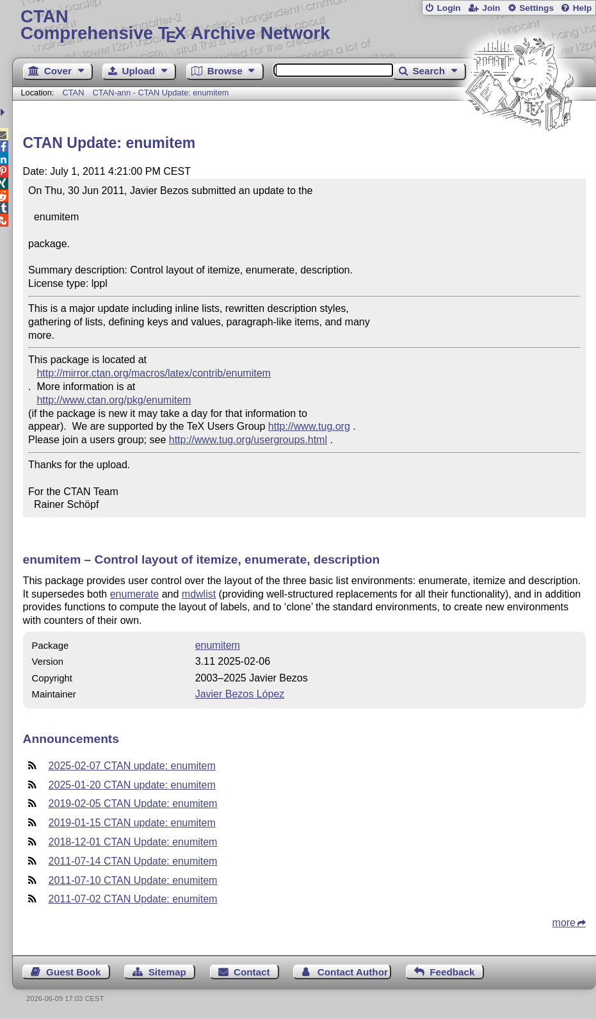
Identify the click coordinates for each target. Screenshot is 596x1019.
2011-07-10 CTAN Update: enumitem (133, 880)
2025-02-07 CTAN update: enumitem (132, 765)
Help (582, 8)
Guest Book (73, 971)
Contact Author (353, 971)
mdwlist (199, 594)
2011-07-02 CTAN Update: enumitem (133, 898)
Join (491, 8)
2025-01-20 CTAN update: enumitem (132, 784)
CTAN (74, 92)
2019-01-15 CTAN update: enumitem (132, 822)
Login (448, 8)
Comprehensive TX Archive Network (304, 25)
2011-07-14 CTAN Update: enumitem (133, 861)
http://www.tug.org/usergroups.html (248, 439)
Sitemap (167, 971)
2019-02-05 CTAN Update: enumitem (133, 803)
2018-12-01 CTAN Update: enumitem (133, 841)
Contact (252, 971)
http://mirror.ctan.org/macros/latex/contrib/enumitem (153, 373)
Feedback (452, 971)
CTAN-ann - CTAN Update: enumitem (161, 92)
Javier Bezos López (240, 694)
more (564, 922)
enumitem (217, 645)
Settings (536, 8)
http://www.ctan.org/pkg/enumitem (113, 400)
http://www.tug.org (309, 426)
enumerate (134, 594)
